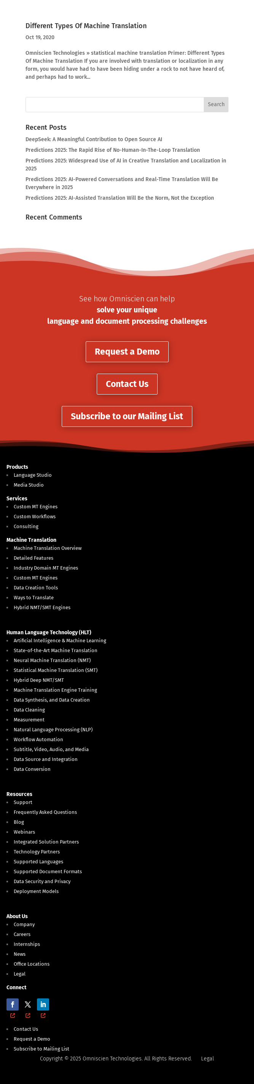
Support (23, 802)
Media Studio (29, 485)
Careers (22, 934)
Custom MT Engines (36, 506)
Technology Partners (37, 852)
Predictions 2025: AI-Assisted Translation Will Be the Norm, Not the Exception (120, 198)
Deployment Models (36, 891)
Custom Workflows (35, 516)
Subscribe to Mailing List (41, 1049)
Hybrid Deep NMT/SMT (39, 680)
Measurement (29, 720)
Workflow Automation (38, 739)
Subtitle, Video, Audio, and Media (51, 749)
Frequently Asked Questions (45, 812)
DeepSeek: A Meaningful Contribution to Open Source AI (94, 139)
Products (17, 467)
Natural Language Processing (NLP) (53, 729)
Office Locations (32, 964)
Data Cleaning (29, 710)
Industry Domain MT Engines (46, 568)
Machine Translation (31, 540)
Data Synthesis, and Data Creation (52, 700)
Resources (19, 794)
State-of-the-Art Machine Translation (55, 650)
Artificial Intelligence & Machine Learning (60, 640)
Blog (19, 822)
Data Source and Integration (46, 759)
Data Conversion (32, 769)
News (20, 954)
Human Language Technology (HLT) (48, 632)
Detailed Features (33, 558)
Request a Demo (127, 351)
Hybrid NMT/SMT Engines (42, 607)
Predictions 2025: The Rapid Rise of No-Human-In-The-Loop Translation (113, 150)
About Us (17, 916)
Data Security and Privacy (42, 881)
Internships (27, 944)
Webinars (24, 832)
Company (24, 924)
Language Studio (33, 475)
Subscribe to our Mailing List (127, 416)
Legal (20, 974)
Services (16, 498)
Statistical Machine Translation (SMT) (55, 670)
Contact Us (127, 384)
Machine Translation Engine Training (55, 690)
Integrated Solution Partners (46, 842)
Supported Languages (38, 861)
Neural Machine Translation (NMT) (52, 660)
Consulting (26, 526)
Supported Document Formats (48, 871)
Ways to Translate (34, 597)
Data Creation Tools (36, 588)
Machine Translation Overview (47, 548)
